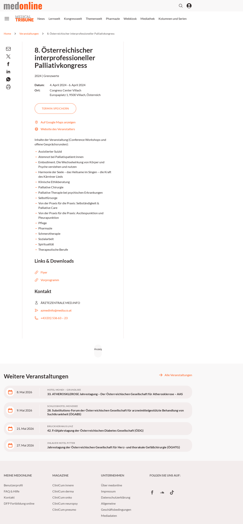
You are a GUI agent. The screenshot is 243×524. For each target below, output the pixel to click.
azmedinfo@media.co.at (53, 310)
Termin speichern (55, 108)
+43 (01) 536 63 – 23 (51, 318)
